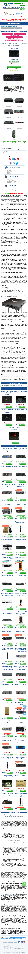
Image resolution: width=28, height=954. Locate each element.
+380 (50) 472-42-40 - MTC (18, 947)
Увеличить (8, 79)
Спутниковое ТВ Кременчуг (8, 947)
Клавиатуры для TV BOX (19, 33)
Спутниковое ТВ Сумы (8, 948)
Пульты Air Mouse (14, 35)
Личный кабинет (4, 1)
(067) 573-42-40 (6, 7)
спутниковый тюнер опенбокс (15, 938)
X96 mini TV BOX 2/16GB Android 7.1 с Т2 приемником (7, 393)
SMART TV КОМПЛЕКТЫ (14, 38)
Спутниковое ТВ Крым (7, 946)
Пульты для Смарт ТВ (8, 33)
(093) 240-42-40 (22, 7)
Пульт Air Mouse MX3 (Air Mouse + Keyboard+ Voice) (20, 613)
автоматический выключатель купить (18, 937)
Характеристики (13, 193)
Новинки (22, 10)
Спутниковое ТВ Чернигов (8, 945)
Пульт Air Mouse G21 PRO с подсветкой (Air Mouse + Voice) (20, 559)
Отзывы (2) (20, 193)
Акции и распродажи (9, 10)
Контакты (25, 1)
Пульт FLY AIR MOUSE (7, 521)
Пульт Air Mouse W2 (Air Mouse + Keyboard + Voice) (21, 795)
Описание (7, 193)
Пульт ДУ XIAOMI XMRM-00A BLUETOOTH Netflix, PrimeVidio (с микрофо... (21, 650)
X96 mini (16, 48)
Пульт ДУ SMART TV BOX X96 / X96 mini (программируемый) (20, 668)
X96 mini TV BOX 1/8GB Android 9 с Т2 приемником (7, 411)
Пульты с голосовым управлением (14, 37)
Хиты (17, 10)
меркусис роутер (4, 938)
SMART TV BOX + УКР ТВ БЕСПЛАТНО (14, 40)
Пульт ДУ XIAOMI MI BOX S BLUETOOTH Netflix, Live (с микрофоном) (7, 668)
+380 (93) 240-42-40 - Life (18, 948)
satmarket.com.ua (22, 952)
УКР (22, 13)
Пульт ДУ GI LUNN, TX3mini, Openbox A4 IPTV (7, 450)
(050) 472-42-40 (14, 7)
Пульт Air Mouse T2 (7, 702)
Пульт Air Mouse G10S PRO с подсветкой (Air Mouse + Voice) (7, 559)
